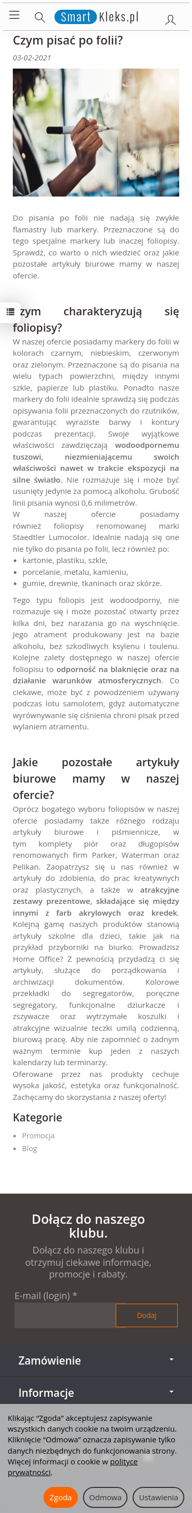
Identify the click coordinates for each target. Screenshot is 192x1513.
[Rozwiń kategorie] (14, 15)
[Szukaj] (40, 15)
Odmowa (105, 1497)
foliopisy (68, 526)
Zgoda (61, 1497)
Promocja (38, 1135)
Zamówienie (96, 1360)
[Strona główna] (95, 15)
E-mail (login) (42, 1295)
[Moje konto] (170, 18)
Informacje (96, 1393)
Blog (29, 1148)
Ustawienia (158, 1497)
